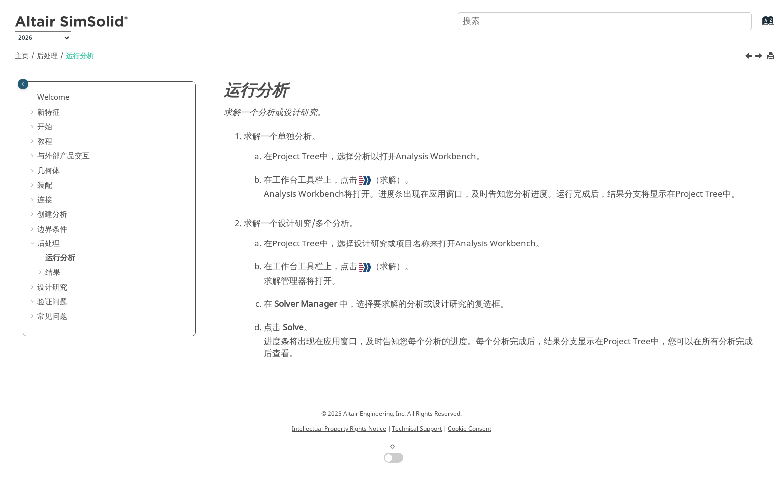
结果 (52, 272)
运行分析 (80, 56)
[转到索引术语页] (758, 25)
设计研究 (52, 287)
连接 (44, 199)
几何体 (48, 170)
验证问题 (52, 301)
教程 (44, 141)
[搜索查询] (605, 21)
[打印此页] (772, 56)
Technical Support (417, 428)
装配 (44, 185)
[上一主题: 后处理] (750, 57)
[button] (33, 97)
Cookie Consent (469, 428)
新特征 (48, 112)
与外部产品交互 (63, 155)
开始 (44, 126)
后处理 (47, 56)
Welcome (53, 97)
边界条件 (52, 229)
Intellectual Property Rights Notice (339, 428)
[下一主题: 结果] (760, 57)
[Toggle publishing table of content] (23, 84)
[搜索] (735, 20)
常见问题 (52, 316)
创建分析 (52, 214)
